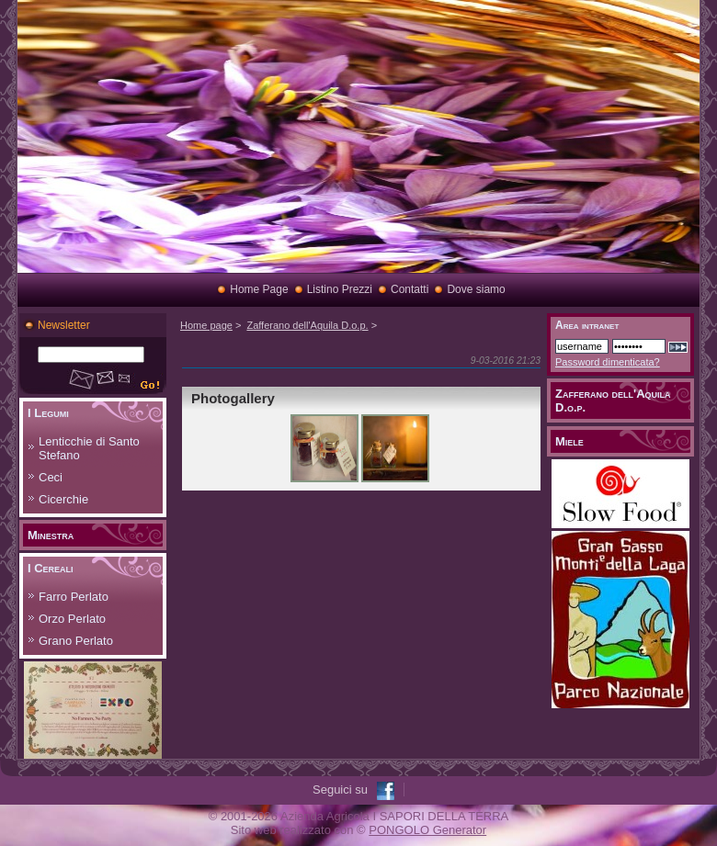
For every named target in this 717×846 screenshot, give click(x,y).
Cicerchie (63, 499)
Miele (569, 441)
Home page (206, 325)
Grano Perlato (76, 641)
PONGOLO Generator (427, 830)
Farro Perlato (73, 596)
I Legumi (48, 413)
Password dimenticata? (607, 361)
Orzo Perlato (72, 619)
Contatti (409, 289)
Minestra (51, 535)
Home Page (259, 289)
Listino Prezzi (339, 289)
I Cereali (51, 568)
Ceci (51, 477)
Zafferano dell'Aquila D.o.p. (307, 325)
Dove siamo (476, 289)
